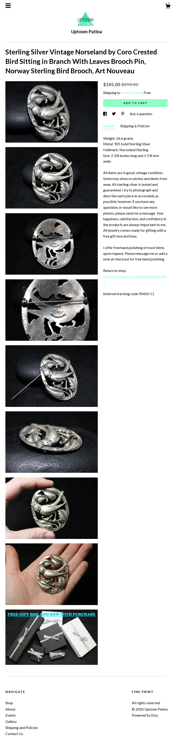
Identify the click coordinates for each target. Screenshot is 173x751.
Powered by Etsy (145, 715)
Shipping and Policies (21, 727)
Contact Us (14, 733)
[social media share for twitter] (114, 114)
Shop (9, 703)
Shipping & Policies (135, 126)
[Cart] (167, 6)
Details (109, 126)
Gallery (11, 721)
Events (10, 715)
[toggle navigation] (8, 5)
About (10, 709)
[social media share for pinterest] (123, 114)
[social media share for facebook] (105, 114)
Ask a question (141, 114)
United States (131, 92)
